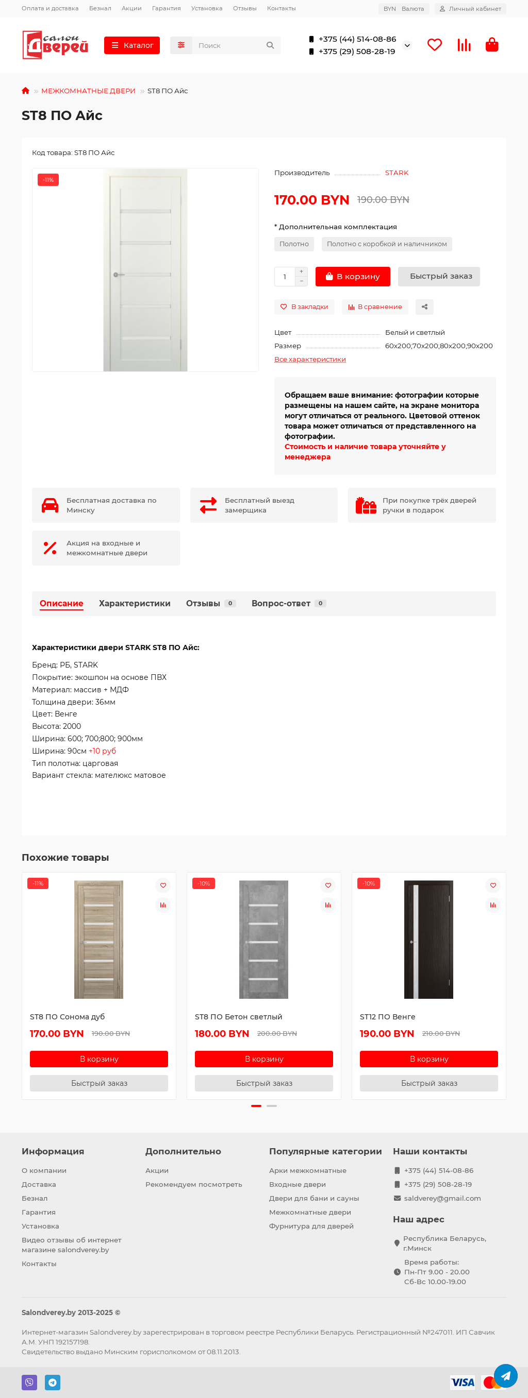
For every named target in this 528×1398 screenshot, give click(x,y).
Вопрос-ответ (289, 603)
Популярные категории (325, 1151)
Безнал (100, 8)
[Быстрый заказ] (439, 276)
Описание (62, 603)
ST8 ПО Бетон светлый (239, 1016)
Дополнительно (183, 1151)
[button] (256, 1106)
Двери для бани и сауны (314, 1198)
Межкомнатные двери (310, 1212)
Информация (53, 1151)
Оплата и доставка (50, 8)
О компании (44, 1170)
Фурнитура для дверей (311, 1226)
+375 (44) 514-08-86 (350, 39)
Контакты (281, 8)
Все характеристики (310, 359)
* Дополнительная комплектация (335, 227)
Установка (207, 8)
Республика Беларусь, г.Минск (444, 1243)
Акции (132, 8)
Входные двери (297, 1184)
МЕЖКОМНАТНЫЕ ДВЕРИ (88, 91)
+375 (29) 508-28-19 (349, 51)
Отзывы (245, 8)
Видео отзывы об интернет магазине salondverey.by (72, 1245)
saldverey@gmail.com (442, 1198)
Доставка (39, 1184)
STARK (396, 172)
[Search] (237, 45)
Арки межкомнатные (307, 1170)
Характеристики (135, 603)
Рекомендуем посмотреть (193, 1184)
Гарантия (166, 8)
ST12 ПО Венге (388, 1016)
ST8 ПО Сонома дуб (67, 1016)
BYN (404, 8)
